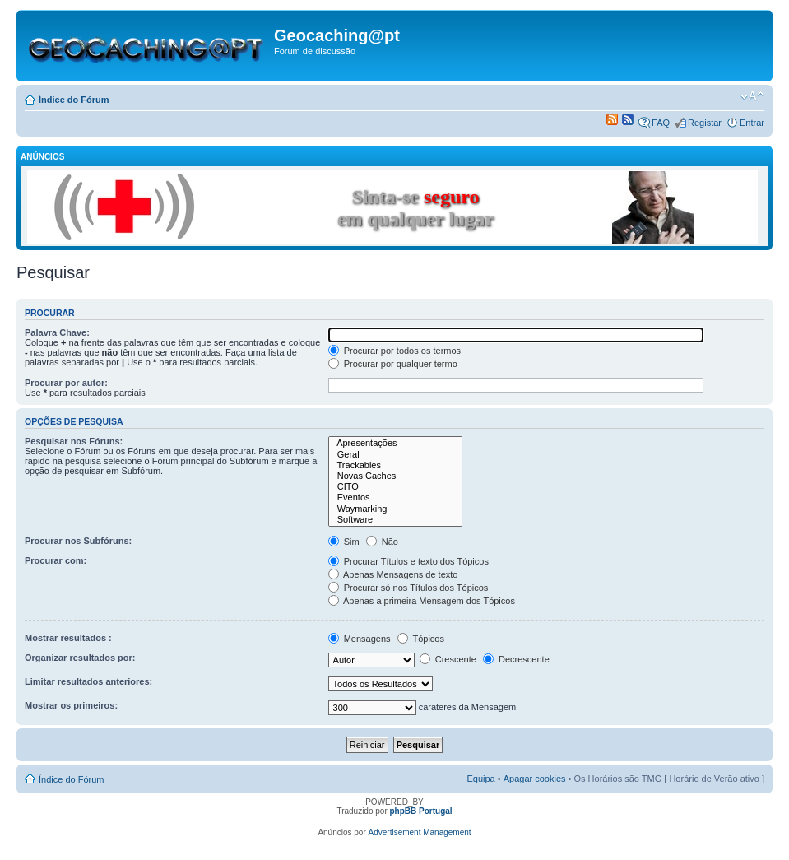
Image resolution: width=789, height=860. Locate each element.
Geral (396, 454)
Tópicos (420, 639)
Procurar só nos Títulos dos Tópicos (408, 588)
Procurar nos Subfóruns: (78, 541)
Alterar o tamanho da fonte (752, 96)
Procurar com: (55, 560)
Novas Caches (396, 476)
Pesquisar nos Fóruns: (74, 441)
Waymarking (396, 509)
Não (382, 541)
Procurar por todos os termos (395, 351)
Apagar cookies (535, 778)
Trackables (396, 465)
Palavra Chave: (57, 332)
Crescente (448, 659)
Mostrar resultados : (68, 638)
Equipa (480, 778)
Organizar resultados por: (80, 657)
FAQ (661, 123)
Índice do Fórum (74, 100)
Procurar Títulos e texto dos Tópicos (408, 561)
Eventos (396, 497)
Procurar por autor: (66, 383)
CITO (396, 486)
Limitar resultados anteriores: (88, 681)
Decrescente (516, 659)
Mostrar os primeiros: (71, 705)
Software (396, 519)
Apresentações (396, 443)
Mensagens (359, 639)
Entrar (752, 123)
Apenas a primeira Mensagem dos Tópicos (421, 601)
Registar (705, 123)
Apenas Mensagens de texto (393, 574)
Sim (344, 541)
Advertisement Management (420, 832)
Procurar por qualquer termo (392, 364)
